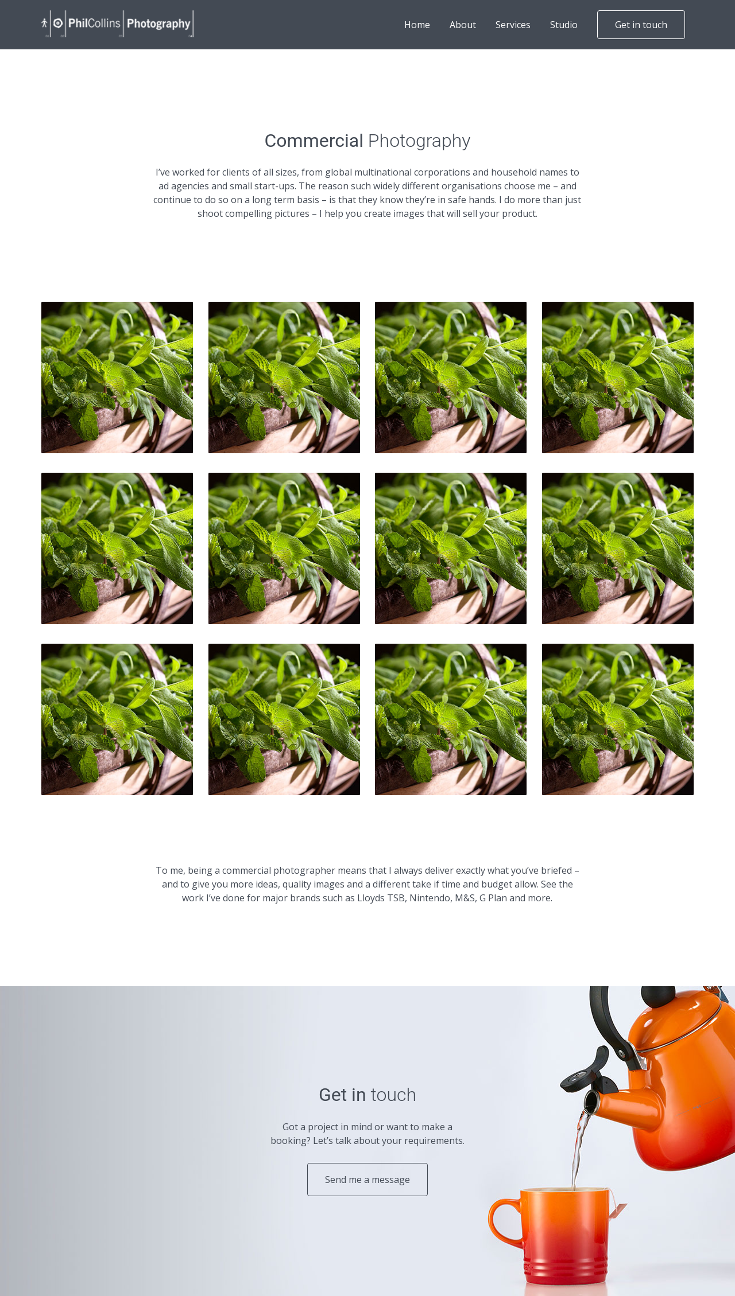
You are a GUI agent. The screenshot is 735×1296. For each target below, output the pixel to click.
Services (513, 24)
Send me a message (367, 1179)
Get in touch (641, 24)
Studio (564, 24)
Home (417, 24)
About (463, 24)
